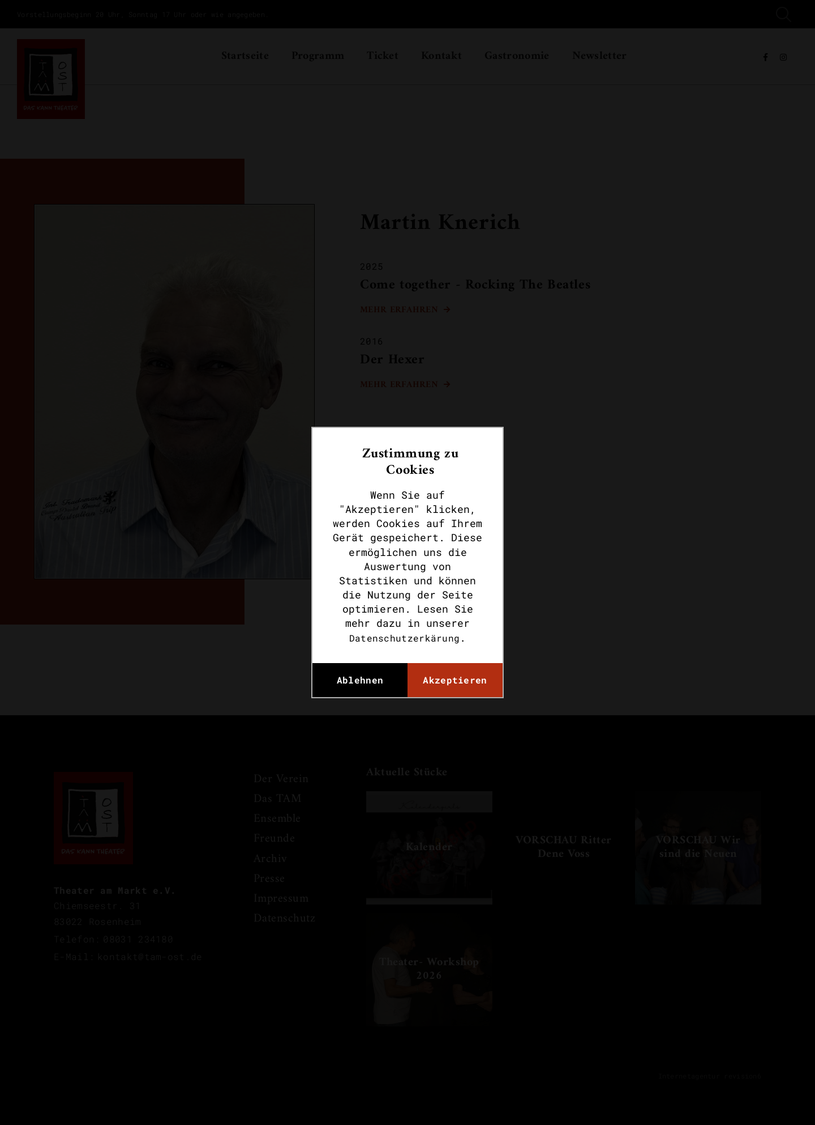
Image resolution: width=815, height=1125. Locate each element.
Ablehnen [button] (360, 680)
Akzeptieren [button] (455, 680)
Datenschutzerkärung (404, 638)
